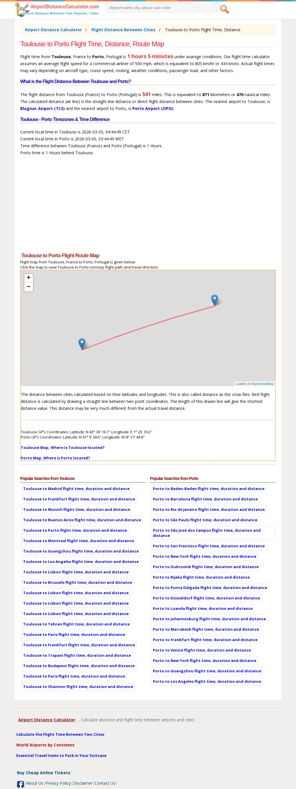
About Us (34, 783)
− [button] (29, 287)
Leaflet (241, 384)
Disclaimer (82, 783)
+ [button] (29, 278)
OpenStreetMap (262, 384)
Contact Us (105, 783)
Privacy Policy (58, 783)
